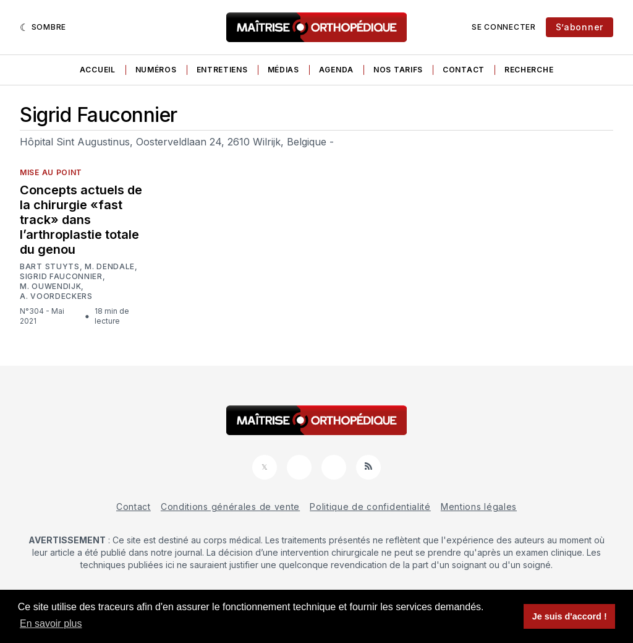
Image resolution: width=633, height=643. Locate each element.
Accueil (98, 69)
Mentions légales (479, 506)
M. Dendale (110, 267)
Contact (464, 69)
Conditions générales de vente (230, 506)
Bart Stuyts (50, 267)
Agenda (336, 69)
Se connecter (503, 27)
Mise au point (51, 172)
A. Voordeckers (56, 296)
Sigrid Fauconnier (61, 277)
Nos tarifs (398, 69)
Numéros (156, 69)
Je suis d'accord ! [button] (569, 616)
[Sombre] (43, 27)
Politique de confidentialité (370, 506)
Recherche (528, 69)
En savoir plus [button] (51, 623)
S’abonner (579, 27)
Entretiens (222, 69)
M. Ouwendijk (50, 286)
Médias (283, 69)
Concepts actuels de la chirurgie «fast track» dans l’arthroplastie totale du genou (81, 220)
